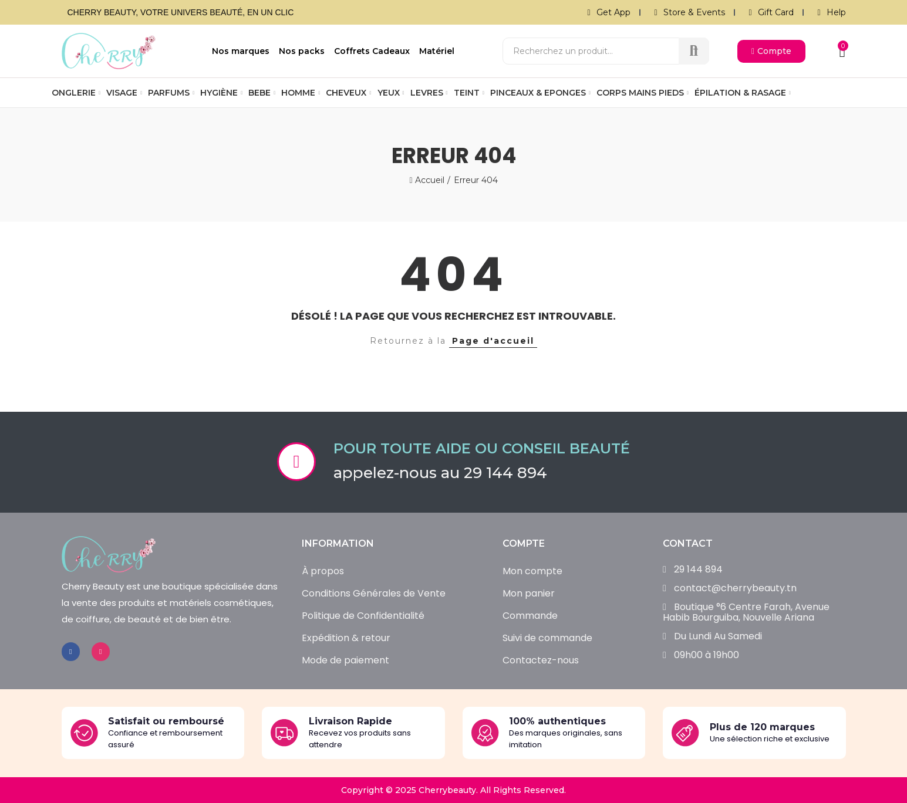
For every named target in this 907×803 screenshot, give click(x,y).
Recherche (694, 51)
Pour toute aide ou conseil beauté (481, 448)
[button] (771, 51)
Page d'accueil (493, 341)
